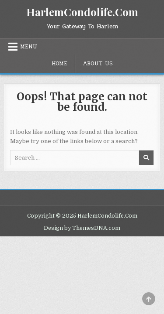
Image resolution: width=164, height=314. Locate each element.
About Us (98, 63)
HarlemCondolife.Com (82, 12)
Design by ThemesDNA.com (82, 228)
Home (59, 63)
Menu (28, 46)
